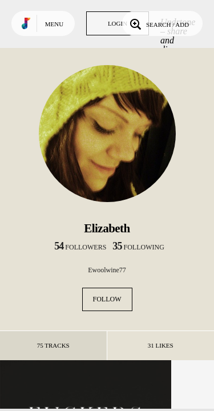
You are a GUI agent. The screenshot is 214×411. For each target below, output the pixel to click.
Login (117, 23)
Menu (54, 24)
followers (80, 247)
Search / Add (158, 23)
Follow (107, 299)
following (138, 247)
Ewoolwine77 (107, 270)
